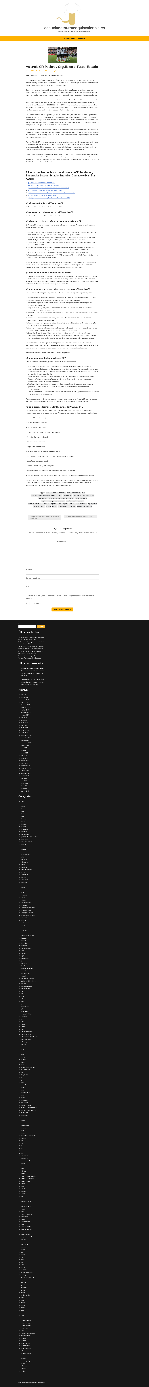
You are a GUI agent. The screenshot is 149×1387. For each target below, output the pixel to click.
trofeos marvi (25, 1328)
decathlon (24, 966)
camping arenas (26, 910)
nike (22, 1148)
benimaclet (24, 880)
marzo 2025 (24, 727)
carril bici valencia (26, 923)
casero (23, 928)
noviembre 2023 (26, 768)
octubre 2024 (25, 740)
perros (23, 1189)
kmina (22, 1064)
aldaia (22, 816)
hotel (22, 1029)
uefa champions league (28, 1333)
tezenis (23, 1305)
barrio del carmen (26, 869)
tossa (22, 1315)
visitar (22, 1356)
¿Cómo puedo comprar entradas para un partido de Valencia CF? (51, 193)
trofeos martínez (26, 1325)
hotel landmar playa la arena (29, 1037)
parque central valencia (28, 1176)
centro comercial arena (28, 935)
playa (22, 1211)
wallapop (23, 1358)
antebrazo (24, 831)
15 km (22, 801)
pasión (54, 506)
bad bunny (24, 859)
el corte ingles (25, 973)
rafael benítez (62, 506)
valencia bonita (25, 1343)
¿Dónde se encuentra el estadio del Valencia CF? (45, 190)
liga (22, 1080)
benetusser (24, 875)
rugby (22, 1264)
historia (72, 503)
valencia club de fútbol (84, 506)
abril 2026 (24, 695)
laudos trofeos (25, 1070)
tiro (22, 1313)
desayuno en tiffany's (27, 968)
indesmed (24, 1044)
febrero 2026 (25, 700)
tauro (22, 1297)
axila (22, 857)
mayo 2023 (24, 783)
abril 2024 (24, 755)
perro (22, 1186)
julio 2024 (24, 748)
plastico (23, 1209)
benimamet (24, 882)
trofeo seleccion (26, 1320)
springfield (24, 1287)
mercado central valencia (29, 1107)
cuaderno (24, 963)
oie (22, 1153)
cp (21, 961)
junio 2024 (24, 750)
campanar (24, 905)
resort (22, 1252)
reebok (23, 1249)
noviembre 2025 (26, 707)
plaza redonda (25, 1234)
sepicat (23, 1280)
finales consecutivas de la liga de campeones (43, 503)
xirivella (23, 1363)
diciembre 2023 (26, 765)
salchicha (24, 1270)
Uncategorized (41, 71)
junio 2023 (24, 781)
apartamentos (25, 834)
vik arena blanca (26, 1353)
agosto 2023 (25, 776)
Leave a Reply (51, 71)
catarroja (23, 933)
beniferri (23, 877)
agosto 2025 (25, 715)
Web (27, 587)
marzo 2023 (24, 788)
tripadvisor (24, 1318)
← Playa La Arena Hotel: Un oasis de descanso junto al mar (44, 517)
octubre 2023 (25, 771)
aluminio (23, 824)
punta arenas (25, 1242)
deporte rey (77, 495)
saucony (23, 1275)
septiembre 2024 (26, 743)
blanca (23, 890)
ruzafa (23, 1267)
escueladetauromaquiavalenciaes (31, 668)
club (83, 493)
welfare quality (25, 1361)
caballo (23, 897)
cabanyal (23, 900)
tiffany (23, 1308)
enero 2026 (24, 702)
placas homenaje (26, 1206)
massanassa (24, 1100)
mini (22, 1118)
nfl (21, 1145)
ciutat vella (24, 945)
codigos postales (26, 948)
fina (22, 994)
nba (22, 1140)
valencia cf (72, 506)
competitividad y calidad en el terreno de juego (46, 495)
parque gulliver (25, 1181)
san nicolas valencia (27, 1272)
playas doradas (25, 1221)
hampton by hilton (26, 1014)
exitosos (80, 501)
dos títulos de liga (88, 495)
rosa (22, 1262)
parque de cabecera (27, 1178)
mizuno (23, 1123)
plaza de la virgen (26, 1229)
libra (22, 1077)
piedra (23, 1194)
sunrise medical (25, 1295)
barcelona (24, 867)
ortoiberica (24, 1158)
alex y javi (24, 819)
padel (22, 1168)
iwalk (22, 1054)
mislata (23, 1120)
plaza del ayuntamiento (28, 1232)
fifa (22, 991)
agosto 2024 (25, 745)
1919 (47, 493)
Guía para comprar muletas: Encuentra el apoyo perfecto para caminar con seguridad (32, 673)
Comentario (62, 541)
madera (23, 1087)
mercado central (26, 1105)
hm (22, 1019)
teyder (23, 1303)
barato (23, 864)
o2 (21, 1151)
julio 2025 (24, 717)
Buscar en (21, 624)
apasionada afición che (58, 493)
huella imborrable (81, 503)
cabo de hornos (26, 902)
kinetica (23, 1059)
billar (22, 885)
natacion (23, 1138)
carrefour (24, 920)
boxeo (23, 892)
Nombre (29, 569)
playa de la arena (26, 1214)
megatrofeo (24, 1102)
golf (22, 1009)
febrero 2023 (25, 791)
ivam (22, 1052)
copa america (25, 958)
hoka (22, 1021)
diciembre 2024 (26, 735)
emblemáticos (42, 498)
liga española (92, 503)
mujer (22, 1130)
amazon (23, 826)
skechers (24, 1282)
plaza (22, 1224)
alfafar (23, 821)
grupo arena (25, 1011)
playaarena (24, 1216)
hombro (23, 1026)
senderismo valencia (27, 1277)
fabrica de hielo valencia (28, 981)
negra (22, 1143)
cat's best (24, 930)
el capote (24, 971)
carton (23, 925)
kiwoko (23, 1062)
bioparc (23, 887)
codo (22, 950)
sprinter (23, 1290)
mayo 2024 (24, 753)
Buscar (41, 627)
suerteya (23, 1292)
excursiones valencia (27, 978)
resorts (23, 1254)
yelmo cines (24, 1366)
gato (22, 1001)
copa (22, 956)
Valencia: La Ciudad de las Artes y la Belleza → (80, 516)
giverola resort (25, 1006)
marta (22, 1095)
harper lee (24, 1016)
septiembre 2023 (26, 773)
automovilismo (25, 854)
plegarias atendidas (27, 1237)
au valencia (24, 852)
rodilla (23, 1259)
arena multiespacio (26, 842)
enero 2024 (24, 763)
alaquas (23, 809)
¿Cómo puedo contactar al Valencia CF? (42, 195)
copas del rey (67, 495)
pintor (22, 1196)
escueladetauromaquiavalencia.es (74, 28)
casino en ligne (25, 679)
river (22, 1257)
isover (23, 1049)
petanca (23, 1191)
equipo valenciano (81, 498)
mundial (23, 1133)
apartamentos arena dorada (29, 837)
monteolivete (25, 1125)
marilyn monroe (25, 1092)
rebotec (23, 1247)
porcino (23, 1239)
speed (23, 1285)
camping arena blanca (28, 907)
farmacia (23, 983)
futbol (22, 999)
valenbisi (23, 1338)
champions (24, 938)
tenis (22, 1300)
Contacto (81, 38)
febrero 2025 (25, 730)
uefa (22, 1330)
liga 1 (22, 1082)
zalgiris (23, 1371)
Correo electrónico (33, 578)
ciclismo (23, 940)
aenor (22, 804)
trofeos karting (25, 1323)
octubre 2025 (25, 710)
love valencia (25, 1085)
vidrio (22, 1351)
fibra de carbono (26, 988)
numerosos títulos (39, 506)
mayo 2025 (24, 722)
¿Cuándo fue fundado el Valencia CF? (41, 183)
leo (22, 1072)
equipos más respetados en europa (53, 501)
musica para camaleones (28, 1135)
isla (22, 1047)
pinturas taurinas (26, 1201)
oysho (23, 1163)
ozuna (23, 1166)
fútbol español (63, 503)
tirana (22, 1310)
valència (23, 1340)
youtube (23, 1368)
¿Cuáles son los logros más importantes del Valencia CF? (48, 188)
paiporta (23, 1171)
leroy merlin (24, 1075)
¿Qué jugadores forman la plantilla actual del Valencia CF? (49, 198)
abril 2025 (24, 725)
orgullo (48, 506)
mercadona (24, 1113)
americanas (24, 829)
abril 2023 (24, 786)
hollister (23, 1024)
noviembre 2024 (26, 738)
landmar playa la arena (28, 1067)
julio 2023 (24, 778)
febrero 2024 (25, 760)
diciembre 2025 (26, 705)
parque (23, 1173)
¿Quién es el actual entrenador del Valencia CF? (45, 185)
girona (23, 1004)
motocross (24, 1128)
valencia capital (25, 1345)
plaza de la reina (26, 1226)
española (24, 976)
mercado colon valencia (28, 1110)
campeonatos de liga (73, 493)
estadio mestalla (71, 501)
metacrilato (24, 1115)
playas (23, 1219)
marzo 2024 (24, 758)
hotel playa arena (26, 1042)
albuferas (24, 814)
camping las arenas (27, 912)
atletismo (23, 849)
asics (22, 847)
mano (22, 1090)
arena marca (25, 839)
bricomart (24, 895)
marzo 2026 (24, 697)
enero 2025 (24, 732)
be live (23, 872)
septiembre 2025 (26, 712)
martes (23, 1097)
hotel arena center (26, 1034)
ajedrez (23, 806)
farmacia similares (26, 986)
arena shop (24, 844)
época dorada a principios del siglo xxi (61, 498)
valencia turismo (26, 1348)
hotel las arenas (26, 1039)
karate (23, 1057)
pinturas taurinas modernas (29, 1204)
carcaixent (24, 918)
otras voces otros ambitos (29, 1161)
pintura (23, 1199)
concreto (23, 953)
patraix (23, 1183)
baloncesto (24, 862)
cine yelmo (24, 943)
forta (22, 996)
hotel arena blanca (26, 1031)
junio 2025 (24, 720)
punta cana (24, 1244)
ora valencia (24, 1156)
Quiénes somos (69, 38)
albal (22, 811)
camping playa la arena (28, 915)
